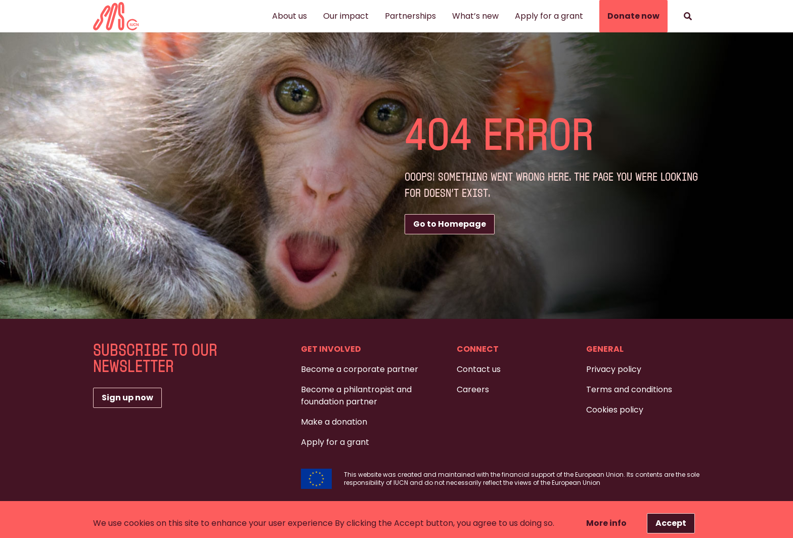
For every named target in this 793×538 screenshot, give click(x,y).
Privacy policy (613, 369)
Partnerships (410, 16)
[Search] (688, 16)
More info (606, 523)
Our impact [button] (346, 16)
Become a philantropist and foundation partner (356, 395)
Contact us (479, 369)
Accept (670, 523)
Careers (473, 389)
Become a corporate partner (359, 369)
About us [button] (289, 16)
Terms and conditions (629, 389)
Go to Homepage (449, 224)
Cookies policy (614, 410)
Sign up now (127, 397)
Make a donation (334, 422)
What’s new (475, 16)
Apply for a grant (549, 16)
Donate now (633, 16)
